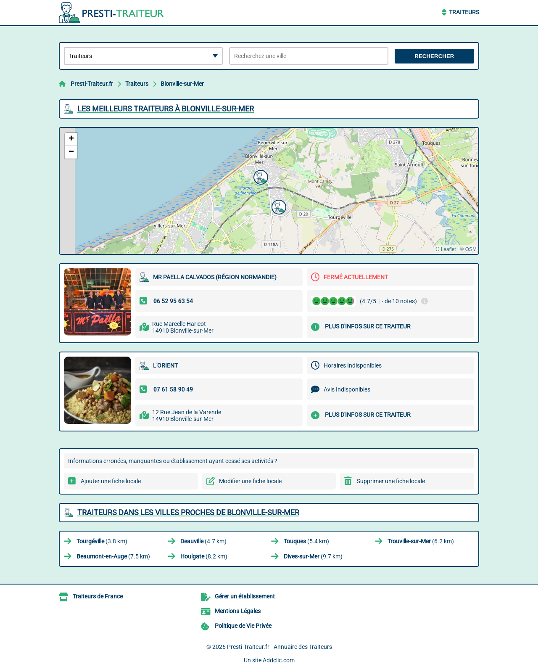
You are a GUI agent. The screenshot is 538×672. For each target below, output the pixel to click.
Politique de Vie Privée (243, 625)
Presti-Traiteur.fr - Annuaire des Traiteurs (279, 646)
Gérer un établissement (245, 596)
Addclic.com (279, 660)
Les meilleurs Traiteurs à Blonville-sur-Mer (165, 108)
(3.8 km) (101, 541)
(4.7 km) (203, 541)
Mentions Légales (238, 611)
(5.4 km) (306, 541)
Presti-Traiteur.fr (92, 83)
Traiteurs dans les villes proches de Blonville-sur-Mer (188, 512)
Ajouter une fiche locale (111, 481)
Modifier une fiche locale (250, 481)
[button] (259, 176)
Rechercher (434, 56)
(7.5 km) (113, 556)
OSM (471, 249)
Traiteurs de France (98, 596)
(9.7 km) (313, 556)
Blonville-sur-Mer (182, 83)
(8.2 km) (203, 556)
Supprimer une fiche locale (391, 481)
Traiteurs (464, 12)
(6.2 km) (421, 541)
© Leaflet (445, 249)
